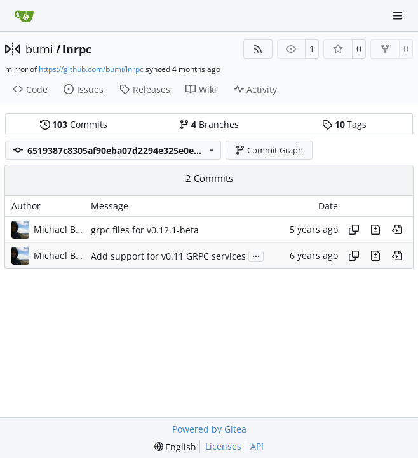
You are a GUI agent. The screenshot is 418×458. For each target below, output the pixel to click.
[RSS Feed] (258, 49)
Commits (73, 124)
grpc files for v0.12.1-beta (145, 230)
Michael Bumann (59, 229)
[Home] (24, 15)
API (257, 446)
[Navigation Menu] (399, 15)
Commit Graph (269, 150)
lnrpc (76, 49)
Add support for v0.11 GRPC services (168, 256)
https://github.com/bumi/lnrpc (91, 69)
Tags (344, 124)
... (256, 255)
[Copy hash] (353, 229)
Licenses (223, 446)
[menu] (175, 447)
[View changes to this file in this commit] (375, 229)
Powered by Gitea (209, 429)
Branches (209, 124)
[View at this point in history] (397, 229)
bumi (39, 49)
